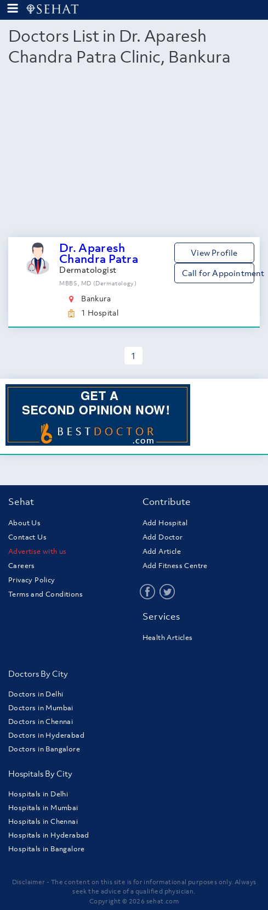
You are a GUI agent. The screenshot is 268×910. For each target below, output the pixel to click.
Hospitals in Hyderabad (48, 835)
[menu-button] (13, 8)
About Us (24, 522)
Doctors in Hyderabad (46, 735)
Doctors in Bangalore (44, 749)
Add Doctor (162, 537)
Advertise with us (37, 551)
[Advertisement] (134, 155)
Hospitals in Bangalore (46, 848)
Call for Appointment (218, 272)
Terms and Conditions (45, 594)
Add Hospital (165, 522)
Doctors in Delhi (35, 694)
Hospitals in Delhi (38, 794)
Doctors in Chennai (40, 721)
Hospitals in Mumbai (43, 807)
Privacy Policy (31, 580)
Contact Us (27, 537)
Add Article (161, 551)
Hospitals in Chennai (43, 821)
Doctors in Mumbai (40, 707)
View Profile (214, 252)
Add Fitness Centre (175, 565)
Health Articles (167, 637)
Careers (21, 565)
